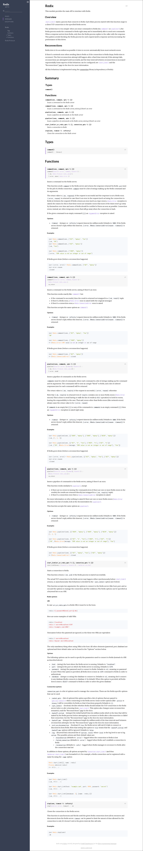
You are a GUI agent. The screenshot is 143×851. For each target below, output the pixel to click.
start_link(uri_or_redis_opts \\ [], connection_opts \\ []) (68, 124)
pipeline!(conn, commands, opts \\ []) (60, 118)
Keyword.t (75, 171)
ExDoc (65, 844)
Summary (10, 33)
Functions (10, 37)
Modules (8, 19)
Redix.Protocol (10, 40)
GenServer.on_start (84, 565)
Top (8, 31)
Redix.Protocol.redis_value (62, 174)
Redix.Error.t (64, 176)
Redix (7, 27)
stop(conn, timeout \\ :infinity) (58, 131)
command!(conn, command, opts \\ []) (59, 106)
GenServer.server (58, 171)
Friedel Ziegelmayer (86, 844)
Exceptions (9, 22)
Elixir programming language (107, 844)
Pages (7, 16)
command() (48, 89)
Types (9, 35)
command (67, 171)
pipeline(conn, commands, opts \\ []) (59, 112)
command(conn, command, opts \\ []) (58, 100)
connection (84, 70)
